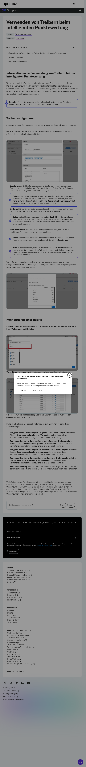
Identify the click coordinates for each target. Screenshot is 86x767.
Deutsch (36, 390)
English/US (21, 390)
